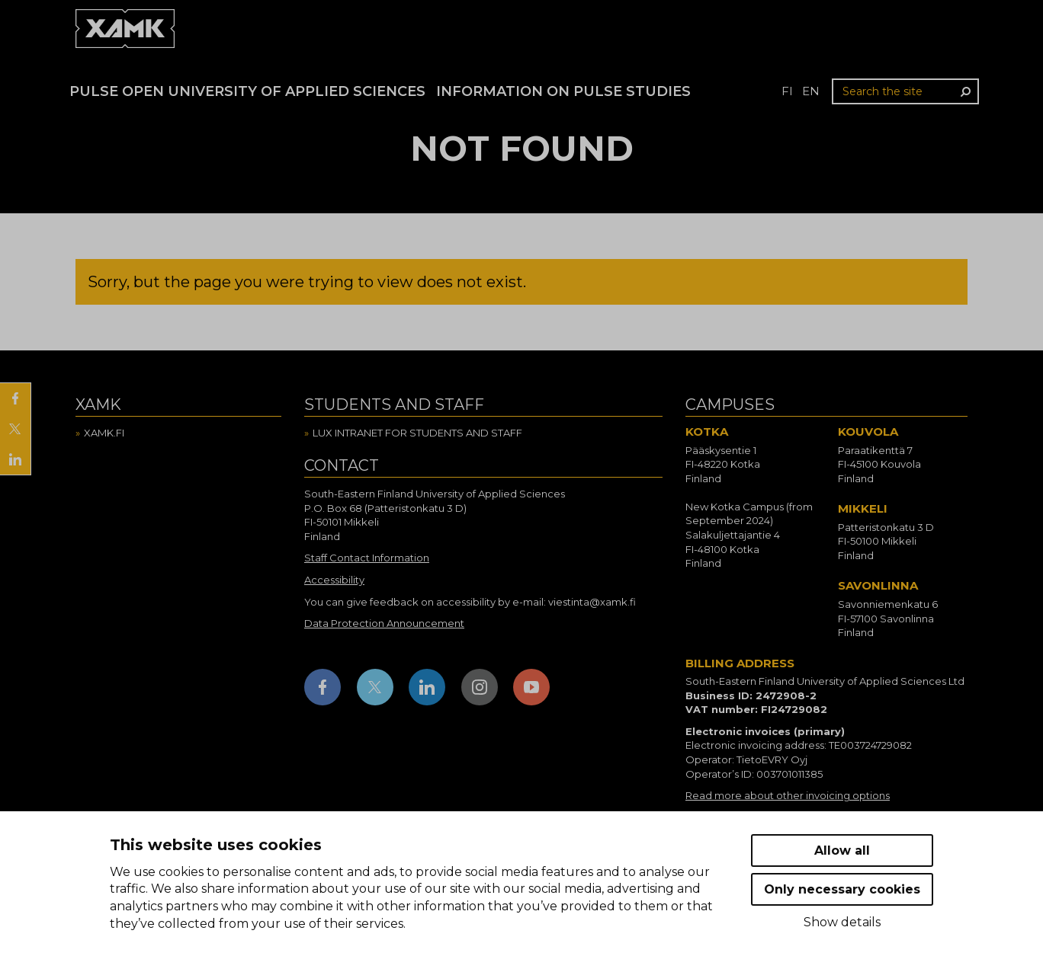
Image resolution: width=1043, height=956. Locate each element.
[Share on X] (15, 429)
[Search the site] (905, 91)
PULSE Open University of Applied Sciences (247, 91)
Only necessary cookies (842, 889)
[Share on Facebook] (15, 398)
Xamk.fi (104, 433)
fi (787, 91)
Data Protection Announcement (384, 623)
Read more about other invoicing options (787, 795)
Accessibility (334, 580)
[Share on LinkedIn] (15, 459)
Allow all (842, 850)
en (811, 91)
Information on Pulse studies (563, 91)
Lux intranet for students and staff (417, 433)
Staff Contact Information (366, 558)
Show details (842, 922)
